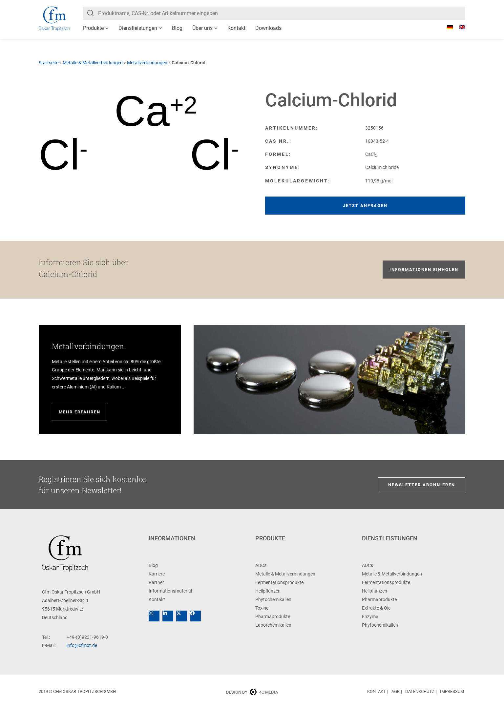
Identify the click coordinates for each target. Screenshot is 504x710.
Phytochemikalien (273, 599)
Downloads (268, 28)
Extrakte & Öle (376, 608)
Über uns (202, 28)
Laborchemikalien (273, 625)
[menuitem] (446, 27)
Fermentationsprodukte (279, 582)
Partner (156, 582)
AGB (395, 691)
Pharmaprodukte (272, 616)
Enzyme (370, 616)
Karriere (157, 573)
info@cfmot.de (82, 645)
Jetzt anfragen (365, 205)
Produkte (93, 28)
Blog (177, 28)
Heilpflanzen (268, 591)
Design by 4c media (252, 692)
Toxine (261, 608)
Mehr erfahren (79, 411)
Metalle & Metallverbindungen (93, 62)
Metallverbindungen (147, 62)
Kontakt (236, 28)
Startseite (48, 62)
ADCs (260, 565)
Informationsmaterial (170, 591)
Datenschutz (419, 691)
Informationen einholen (423, 269)
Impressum (452, 691)
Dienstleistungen (137, 28)
